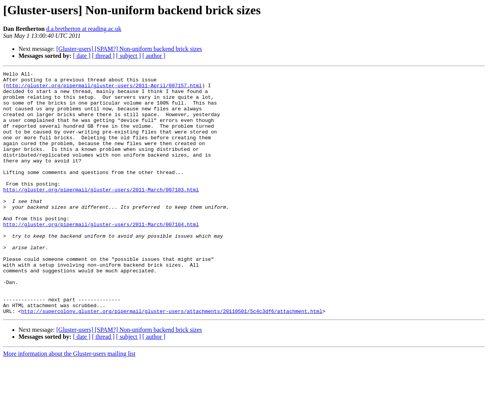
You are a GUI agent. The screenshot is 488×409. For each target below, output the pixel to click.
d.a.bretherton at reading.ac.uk (84, 28)
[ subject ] (128, 55)
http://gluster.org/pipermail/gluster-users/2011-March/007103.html (101, 213)
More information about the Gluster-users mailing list (69, 402)
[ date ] (81, 55)
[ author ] (154, 55)
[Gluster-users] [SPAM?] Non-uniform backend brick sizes (129, 49)
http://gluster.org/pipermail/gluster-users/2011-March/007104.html (101, 255)
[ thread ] (103, 55)
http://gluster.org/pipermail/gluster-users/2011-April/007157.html (104, 88)
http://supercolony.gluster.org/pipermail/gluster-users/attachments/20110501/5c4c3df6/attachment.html (171, 359)
